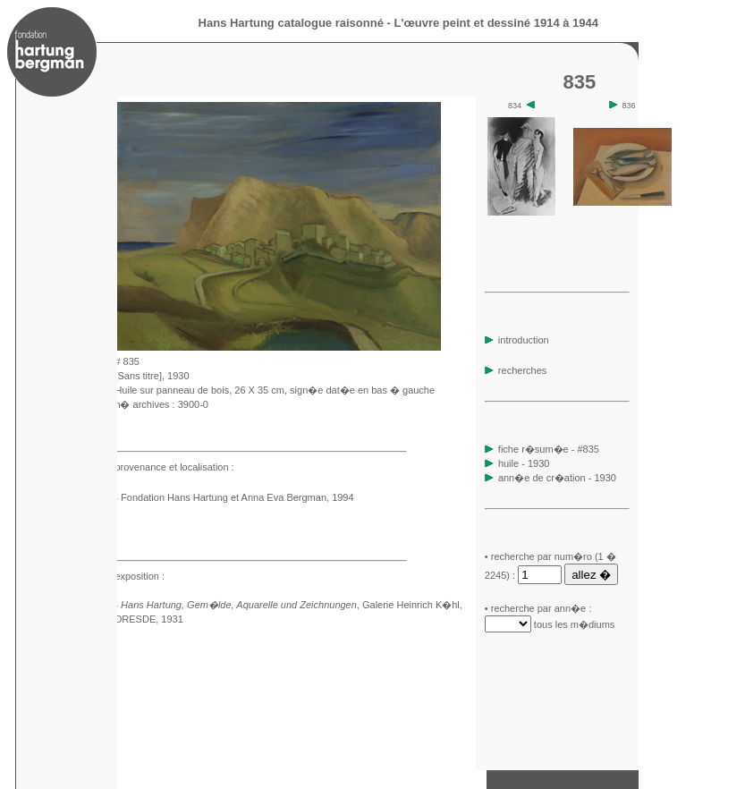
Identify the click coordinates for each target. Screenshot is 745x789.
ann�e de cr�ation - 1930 (557, 477)
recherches (515, 370)
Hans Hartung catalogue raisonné (291, 23)
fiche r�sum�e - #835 (547, 449)
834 (521, 105)
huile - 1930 (524, 463)
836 (622, 105)
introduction (517, 340)
